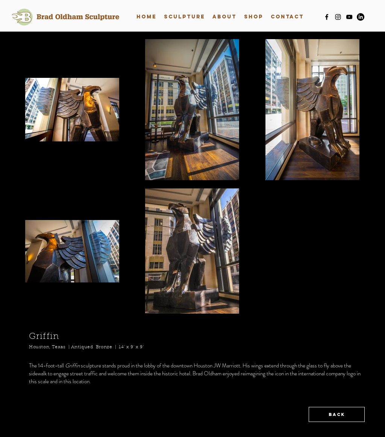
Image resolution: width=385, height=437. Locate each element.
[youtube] (349, 17)
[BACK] (337, 414)
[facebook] (326, 17)
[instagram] (338, 17)
